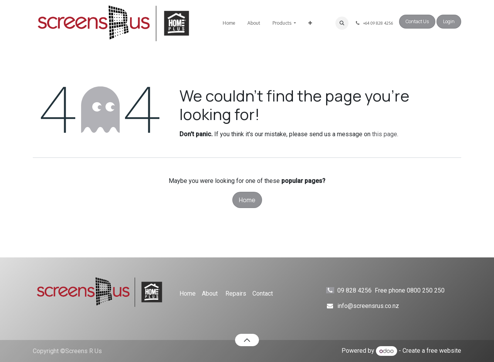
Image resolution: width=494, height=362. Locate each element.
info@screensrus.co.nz (368, 306)
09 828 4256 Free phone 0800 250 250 (397, 290)
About (210, 293)
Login (449, 21)
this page (384, 134)
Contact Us (417, 21)
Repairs (235, 293)
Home (247, 200)
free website (443, 351)
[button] (342, 23)
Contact (262, 293)
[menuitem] (229, 23)
